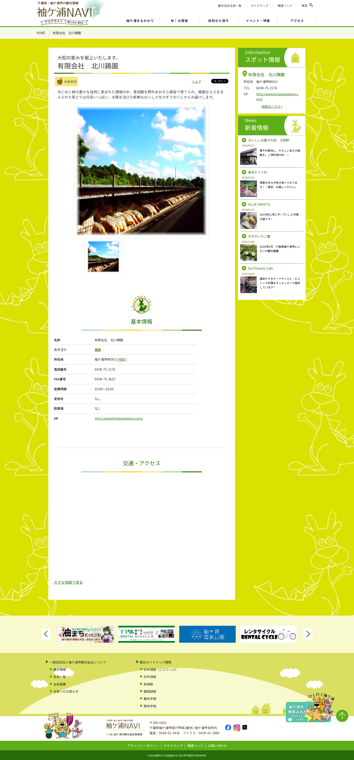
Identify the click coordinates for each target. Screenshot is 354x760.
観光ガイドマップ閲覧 (155, 662)
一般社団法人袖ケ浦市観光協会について (77, 662)
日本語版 (150, 676)
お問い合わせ (217, 745)
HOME (40, 33)
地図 (121, 359)
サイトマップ (259, 5)
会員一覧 (59, 676)
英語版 (148, 684)
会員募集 (59, 684)
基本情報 (59, 669)
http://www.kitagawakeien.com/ (119, 418)
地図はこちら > (272, 106)
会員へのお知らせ (66, 691)
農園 (98, 349)
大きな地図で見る (68, 582)
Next (307, 634)
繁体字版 (150, 698)
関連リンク (285, 5)
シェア (196, 81)
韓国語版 (150, 691)
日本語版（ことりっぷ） (161, 669)
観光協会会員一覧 (230, 5)
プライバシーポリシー (143, 745)
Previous (46, 634)
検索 (304, 5)
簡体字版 (150, 706)
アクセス (297, 20)
